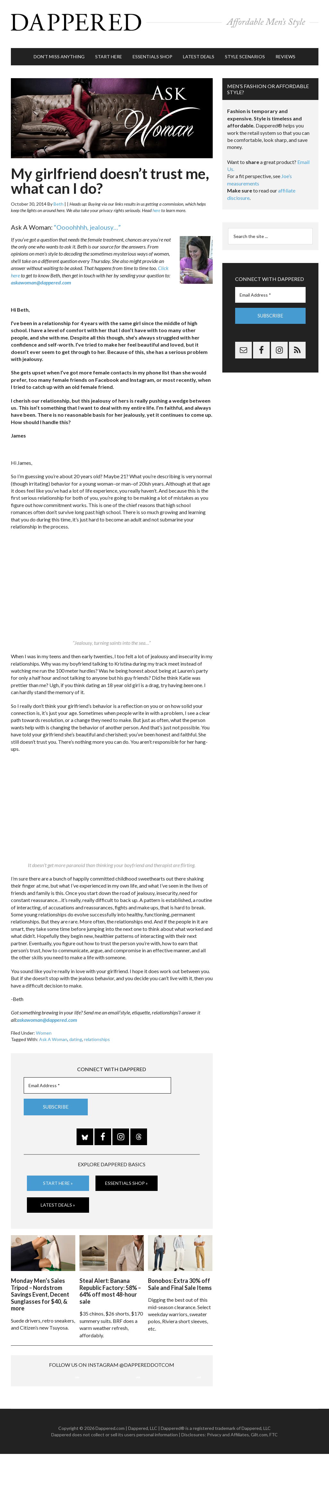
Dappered (164, 20)
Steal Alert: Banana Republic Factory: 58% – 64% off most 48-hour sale (110, 1283)
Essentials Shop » (126, 1176)
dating (75, 1033)
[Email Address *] (97, 1079)
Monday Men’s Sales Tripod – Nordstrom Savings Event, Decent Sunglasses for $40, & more (40, 1286)
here (156, 204)
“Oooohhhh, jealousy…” (87, 221)
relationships (97, 1033)
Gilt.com (259, 1481)
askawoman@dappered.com (41, 276)
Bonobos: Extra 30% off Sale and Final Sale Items (180, 1276)
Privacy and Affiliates (228, 1481)
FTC (273, 1481)
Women (44, 1026)
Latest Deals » (58, 1198)
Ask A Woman (53, 1033)
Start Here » (58, 1176)
